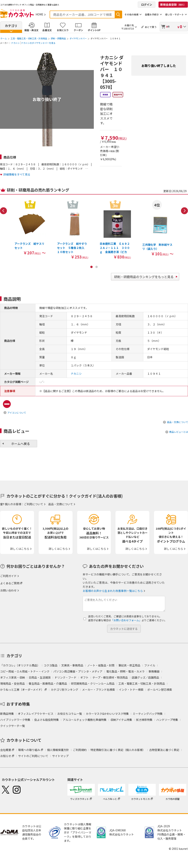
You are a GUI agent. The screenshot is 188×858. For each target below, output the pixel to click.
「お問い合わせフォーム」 (126, 620)
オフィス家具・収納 (12, 677)
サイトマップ (60, 756)
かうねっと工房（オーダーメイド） (22, 689)
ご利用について (33, 504)
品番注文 (47, 30)
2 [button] (96, 267)
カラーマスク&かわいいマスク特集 (107, 714)
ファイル (149, 665)
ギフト (84, 677)
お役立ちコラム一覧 (69, 714)
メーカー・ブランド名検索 (98, 689)
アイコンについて (16, 412)
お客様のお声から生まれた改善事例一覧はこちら (113, 591)
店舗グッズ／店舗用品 (145, 677)
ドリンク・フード (65, 677)
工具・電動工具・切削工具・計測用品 (29, 38)
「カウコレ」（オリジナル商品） (20, 665)
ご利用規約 (80, 750)
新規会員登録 (173, 4)
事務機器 (154, 671)
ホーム (3, 38)
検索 (118, 14)
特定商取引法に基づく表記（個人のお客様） (117, 750)
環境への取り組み (29, 750)
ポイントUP (94, 30)
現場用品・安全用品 (12, 683)
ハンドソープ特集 (167, 720)
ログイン (146, 4)
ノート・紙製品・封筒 (101, 665)
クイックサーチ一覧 (12, 726)
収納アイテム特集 (121, 720)
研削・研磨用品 (58, 38)
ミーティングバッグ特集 (148, 714)
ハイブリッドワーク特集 (15, 720)
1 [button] (91, 267)
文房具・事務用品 (72, 665)
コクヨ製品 (50, 665)
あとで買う (151, 27)
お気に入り (63, 30)
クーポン (78, 30)
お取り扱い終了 (47, 99)
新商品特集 (7, 714)
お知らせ (5, 756)
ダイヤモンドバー (78, 38)
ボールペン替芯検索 (159, 689)
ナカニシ (15, 42)
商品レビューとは (178, 431)
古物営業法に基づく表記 (164, 750)
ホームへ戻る (20, 443)
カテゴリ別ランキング (64, 689)
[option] (30, 227)
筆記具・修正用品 (129, 665)
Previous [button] (3, 210)
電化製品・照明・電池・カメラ (125, 671)
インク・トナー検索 (131, 689)
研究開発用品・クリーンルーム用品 (93, 683)
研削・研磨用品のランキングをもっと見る (144, 276)
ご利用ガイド (8, 576)
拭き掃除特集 (144, 720)
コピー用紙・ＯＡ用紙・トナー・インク (24, 671)
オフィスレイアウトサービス (35, 714)
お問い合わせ (8, 590)
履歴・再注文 (31, 30)
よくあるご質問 (9, 583)
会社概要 (5, 750)
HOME (39, 14)
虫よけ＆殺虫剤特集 (46, 720)
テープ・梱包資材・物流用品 (110, 677)
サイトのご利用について (33, 756)
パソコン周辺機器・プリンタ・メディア (77, 671)
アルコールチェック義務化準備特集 (85, 720)
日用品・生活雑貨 (40, 677)
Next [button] (184, 210)
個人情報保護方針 (58, 750)
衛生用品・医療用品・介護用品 (48, 683)
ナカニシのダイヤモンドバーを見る (38, 42)
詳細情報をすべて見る (16, 174)
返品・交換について (177, 422)
